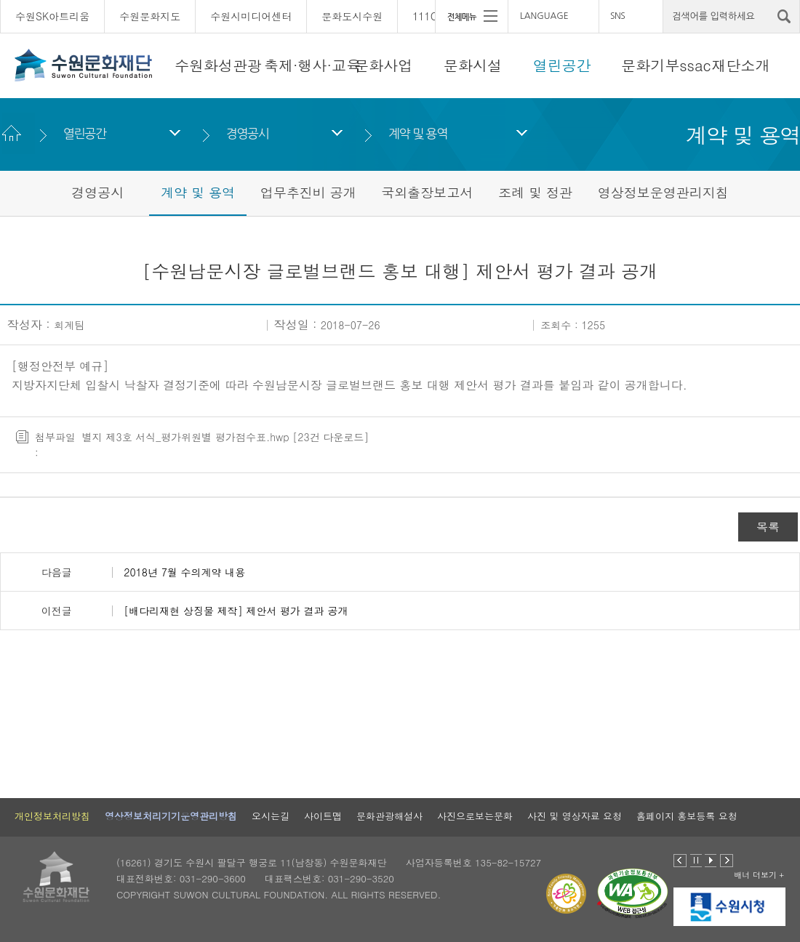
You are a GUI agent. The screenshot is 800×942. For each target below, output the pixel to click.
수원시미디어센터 (251, 16)
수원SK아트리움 (52, 16)
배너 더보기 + (759, 874)
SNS (617, 16)
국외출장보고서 (427, 192)
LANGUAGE (544, 16)
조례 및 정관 (535, 192)
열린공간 (562, 65)
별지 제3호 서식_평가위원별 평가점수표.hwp (185, 437)
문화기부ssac (666, 65)
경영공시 (246, 133)
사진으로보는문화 (475, 816)
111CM (429, 16)
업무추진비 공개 (308, 192)
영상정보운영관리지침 (663, 192)
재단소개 (741, 65)
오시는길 (270, 816)
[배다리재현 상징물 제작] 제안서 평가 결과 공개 (236, 610)
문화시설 (473, 65)
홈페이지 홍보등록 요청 (686, 816)
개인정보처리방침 (52, 816)
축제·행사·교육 (312, 65)
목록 (768, 526)
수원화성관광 (218, 65)
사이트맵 (323, 816)
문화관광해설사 (389, 816)
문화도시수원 (352, 16)
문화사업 (383, 65)
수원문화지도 (149, 16)
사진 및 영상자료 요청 (574, 816)
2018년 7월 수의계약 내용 (184, 572)
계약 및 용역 (417, 133)
